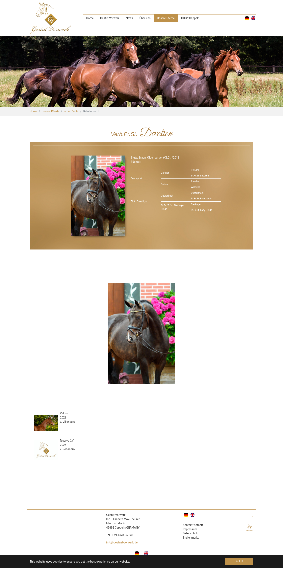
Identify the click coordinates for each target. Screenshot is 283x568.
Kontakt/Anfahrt (193, 525)
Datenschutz (191, 533)
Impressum (190, 529)
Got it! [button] (239, 561)
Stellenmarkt (191, 537)
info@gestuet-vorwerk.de (122, 542)
